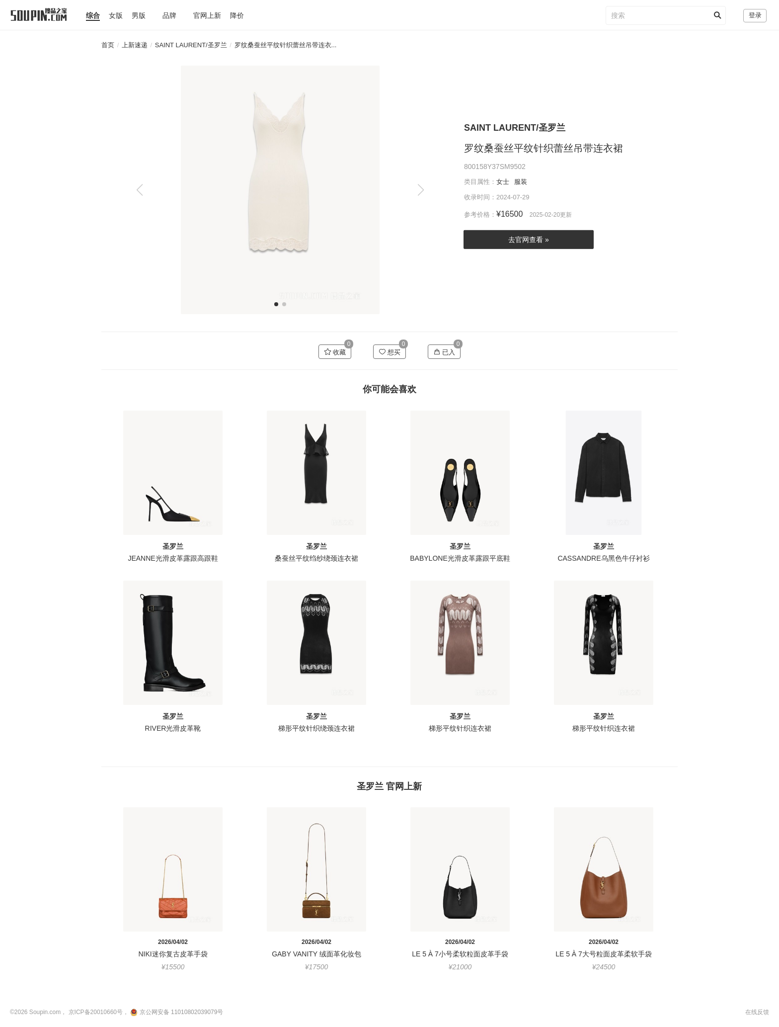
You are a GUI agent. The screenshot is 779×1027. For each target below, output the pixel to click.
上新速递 (135, 45)
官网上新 (207, 15)
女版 (116, 15)
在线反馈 (757, 1012)
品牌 (169, 15)
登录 (755, 15)
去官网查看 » (528, 240)
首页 (107, 45)
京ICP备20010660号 (96, 1012)
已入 (444, 352)
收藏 (335, 352)
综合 (93, 15)
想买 (390, 352)
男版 (139, 15)
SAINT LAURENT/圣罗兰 (191, 45)
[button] (420, 190)
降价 (237, 15)
